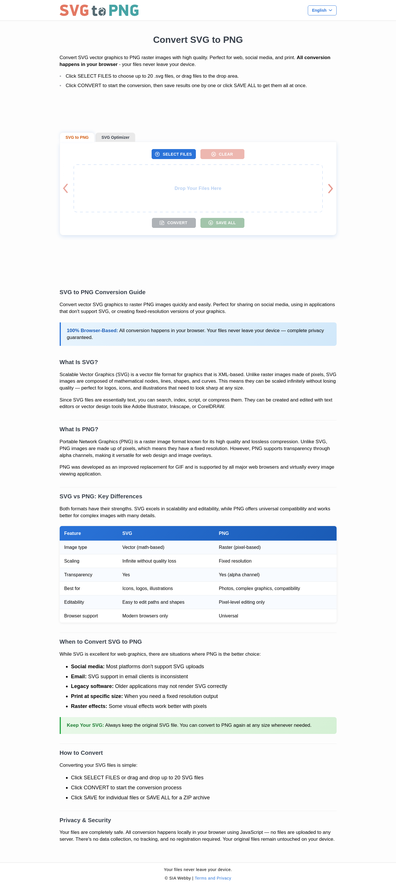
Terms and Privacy (213, 878)
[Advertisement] (198, 111)
